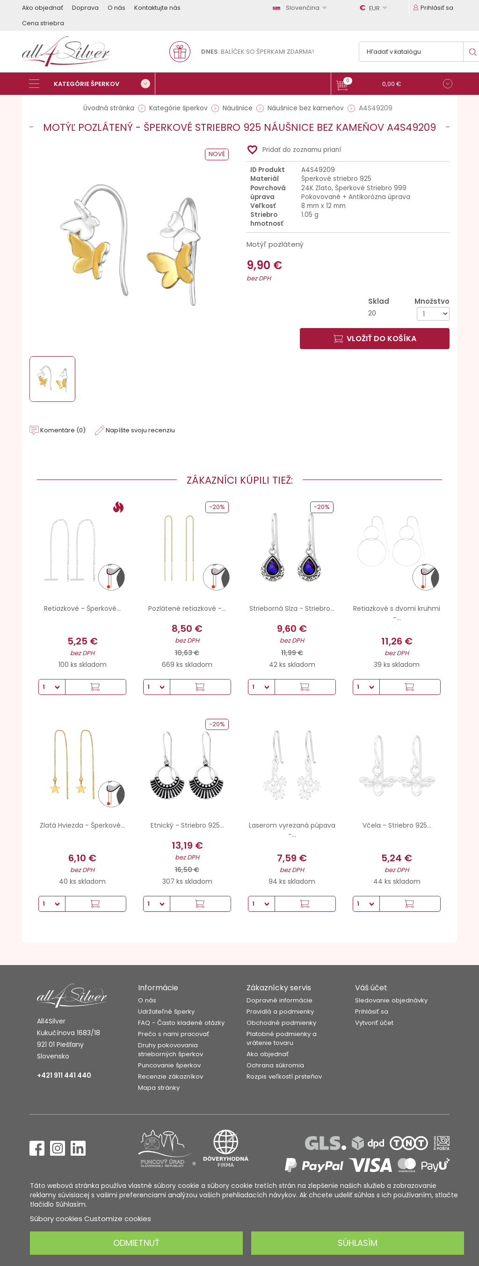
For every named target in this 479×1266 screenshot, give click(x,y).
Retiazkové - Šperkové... (82, 608)
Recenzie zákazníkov (170, 1076)
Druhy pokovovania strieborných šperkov (170, 1050)
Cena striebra (43, 23)
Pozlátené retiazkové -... (187, 608)
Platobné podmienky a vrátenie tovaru (282, 1038)
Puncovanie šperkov (169, 1065)
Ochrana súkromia (275, 1065)
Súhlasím (357, 1243)
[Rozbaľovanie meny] (375, 8)
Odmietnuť (136, 1243)
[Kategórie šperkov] (92, 83)
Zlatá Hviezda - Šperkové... (82, 825)
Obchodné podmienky (281, 1022)
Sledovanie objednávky (391, 1000)
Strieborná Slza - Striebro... (291, 608)
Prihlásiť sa (371, 1011)
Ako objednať (42, 8)
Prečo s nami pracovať (173, 1034)
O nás (116, 8)
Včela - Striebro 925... (397, 825)
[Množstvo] (433, 314)
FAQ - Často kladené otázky (181, 1022)
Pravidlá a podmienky (280, 1011)
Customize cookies (117, 1218)
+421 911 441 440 (64, 1075)
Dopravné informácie (279, 1000)
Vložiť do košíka (375, 338)
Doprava (85, 8)
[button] (394, 85)
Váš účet (371, 987)
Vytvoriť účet (374, 1022)
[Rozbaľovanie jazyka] (301, 7)
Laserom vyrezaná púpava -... (292, 830)
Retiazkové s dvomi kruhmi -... (396, 613)
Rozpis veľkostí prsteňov (284, 1076)
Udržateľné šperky (166, 1011)
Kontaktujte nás (157, 8)
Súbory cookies (56, 1218)
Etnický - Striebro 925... (187, 825)
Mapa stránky (159, 1087)
